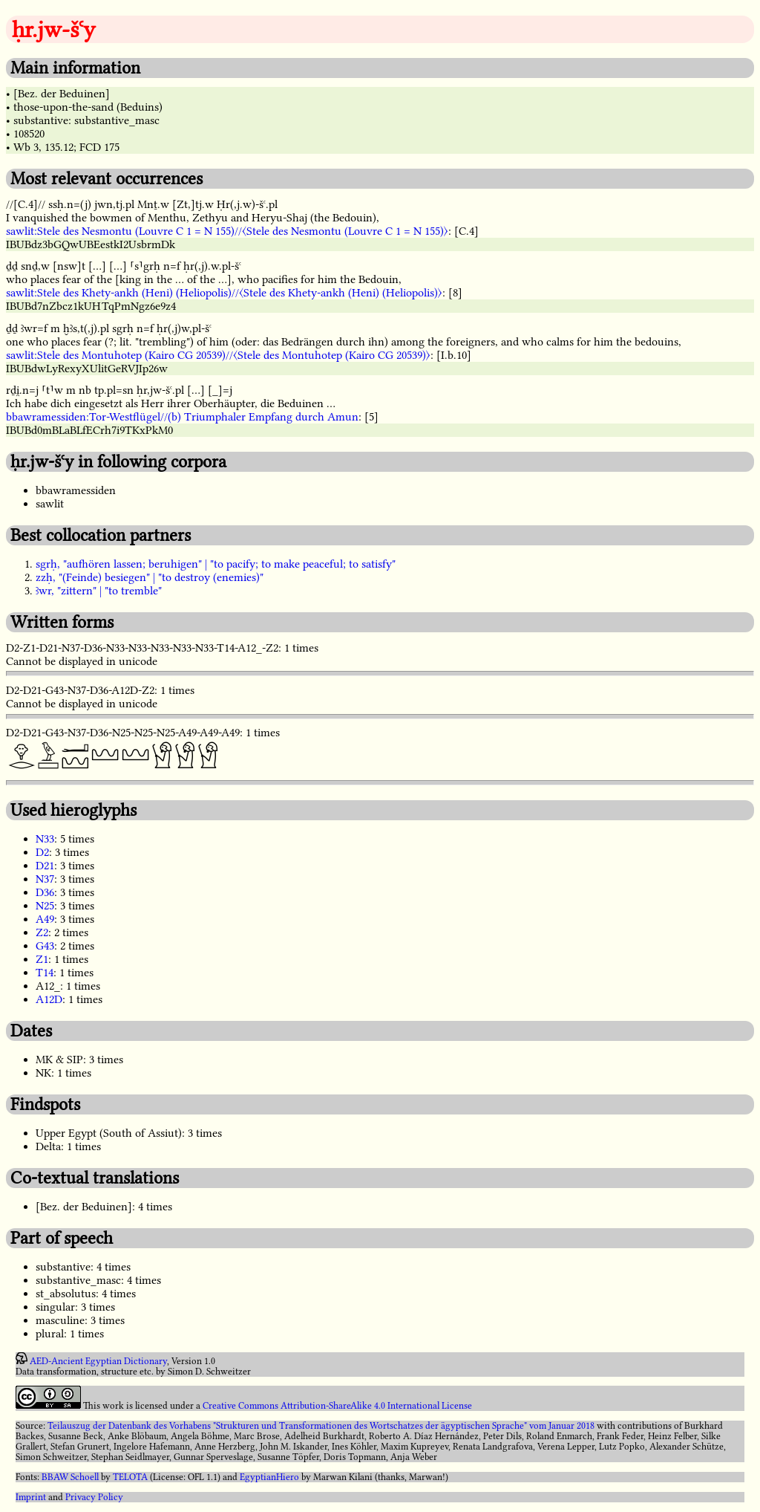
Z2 (42, 932)
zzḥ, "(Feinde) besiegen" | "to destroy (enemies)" (149, 577)
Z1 (42, 959)
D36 (45, 892)
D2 (42, 852)
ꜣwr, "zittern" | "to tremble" (99, 590)
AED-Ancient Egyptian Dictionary (98, 1361)
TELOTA (130, 1477)
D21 (45, 865)
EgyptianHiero (269, 1477)
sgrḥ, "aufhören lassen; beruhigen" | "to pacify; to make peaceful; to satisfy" (216, 564)
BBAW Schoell (70, 1477)
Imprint (31, 1497)
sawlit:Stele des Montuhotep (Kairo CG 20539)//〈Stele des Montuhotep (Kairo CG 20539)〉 (218, 355)
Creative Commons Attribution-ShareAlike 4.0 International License (337, 1406)
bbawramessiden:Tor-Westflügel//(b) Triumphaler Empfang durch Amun (182, 417)
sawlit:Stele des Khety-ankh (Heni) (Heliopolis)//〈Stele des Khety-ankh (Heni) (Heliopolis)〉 (224, 292)
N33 (45, 839)
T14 (44, 972)
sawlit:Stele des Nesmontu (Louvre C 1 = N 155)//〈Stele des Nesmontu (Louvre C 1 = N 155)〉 (227, 231)
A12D (49, 999)
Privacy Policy (94, 1497)
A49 (45, 919)
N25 (45, 905)
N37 (45, 879)
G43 (45, 946)
